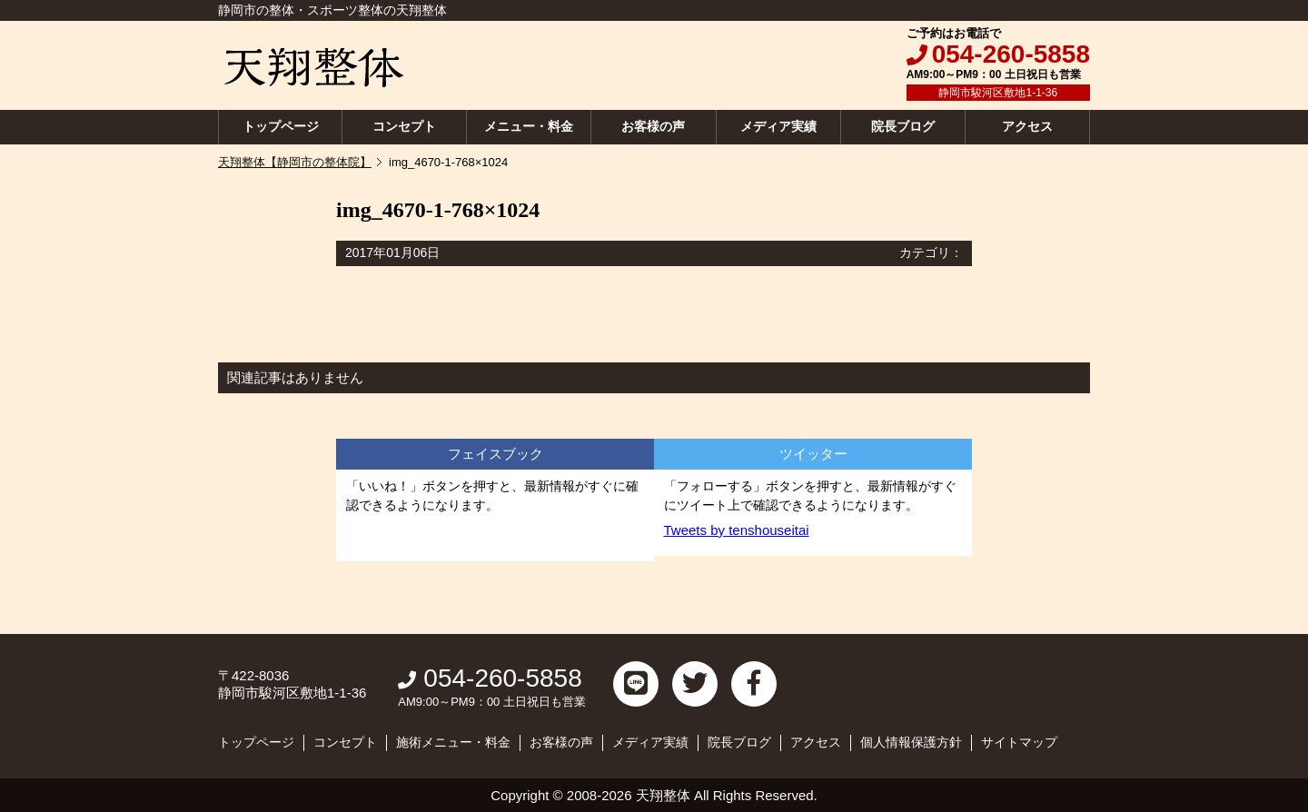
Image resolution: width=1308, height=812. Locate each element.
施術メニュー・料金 (453, 742)
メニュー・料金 (528, 126)
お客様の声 (653, 126)
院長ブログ (903, 126)
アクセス (1027, 126)
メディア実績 (778, 126)
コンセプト (404, 126)
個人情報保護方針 (911, 742)
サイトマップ (1019, 742)
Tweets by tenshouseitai (736, 530)
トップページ (281, 126)
